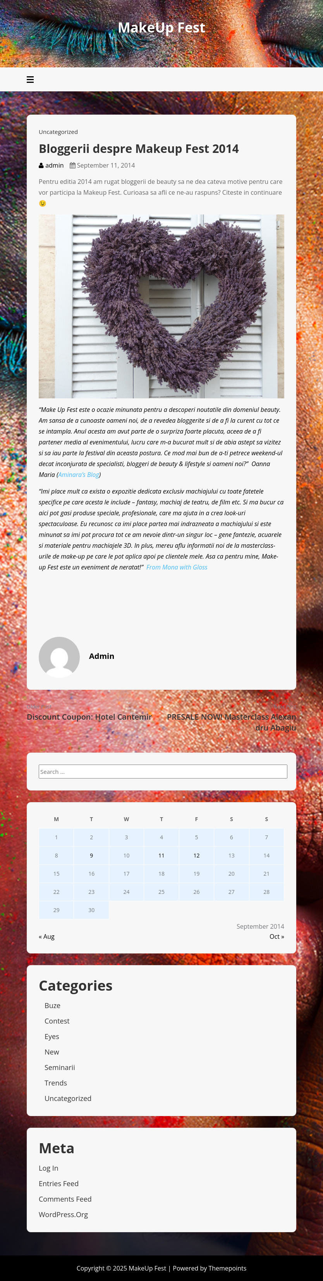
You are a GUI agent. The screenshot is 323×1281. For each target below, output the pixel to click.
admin (51, 165)
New (52, 1051)
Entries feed (59, 1183)
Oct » (277, 936)
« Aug (47, 936)
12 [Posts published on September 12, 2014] (196, 855)
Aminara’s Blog (78, 474)
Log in (48, 1168)
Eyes (52, 1036)
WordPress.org (63, 1214)
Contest (57, 1020)
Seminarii (60, 1067)
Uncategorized (58, 131)
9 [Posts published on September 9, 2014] (91, 855)
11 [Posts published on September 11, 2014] (161, 855)
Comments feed (65, 1199)
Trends (56, 1082)
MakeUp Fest (162, 27)
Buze (52, 1005)
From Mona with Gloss (177, 567)
